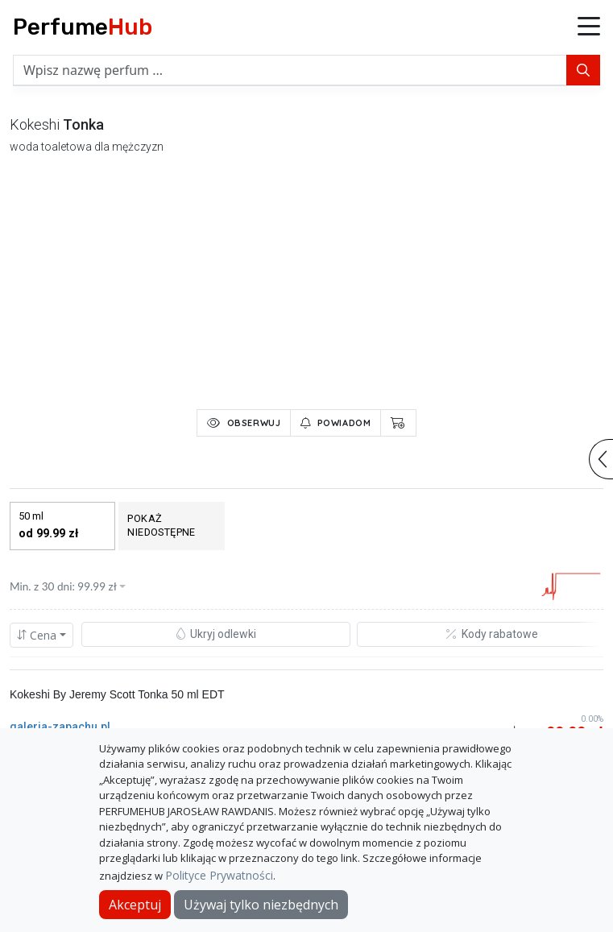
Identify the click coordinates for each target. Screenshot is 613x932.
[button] (589, 27)
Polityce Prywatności (219, 875)
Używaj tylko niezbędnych (261, 904)
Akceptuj (135, 904)
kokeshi (35, 124)
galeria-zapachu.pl (60, 726)
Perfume (82, 27)
